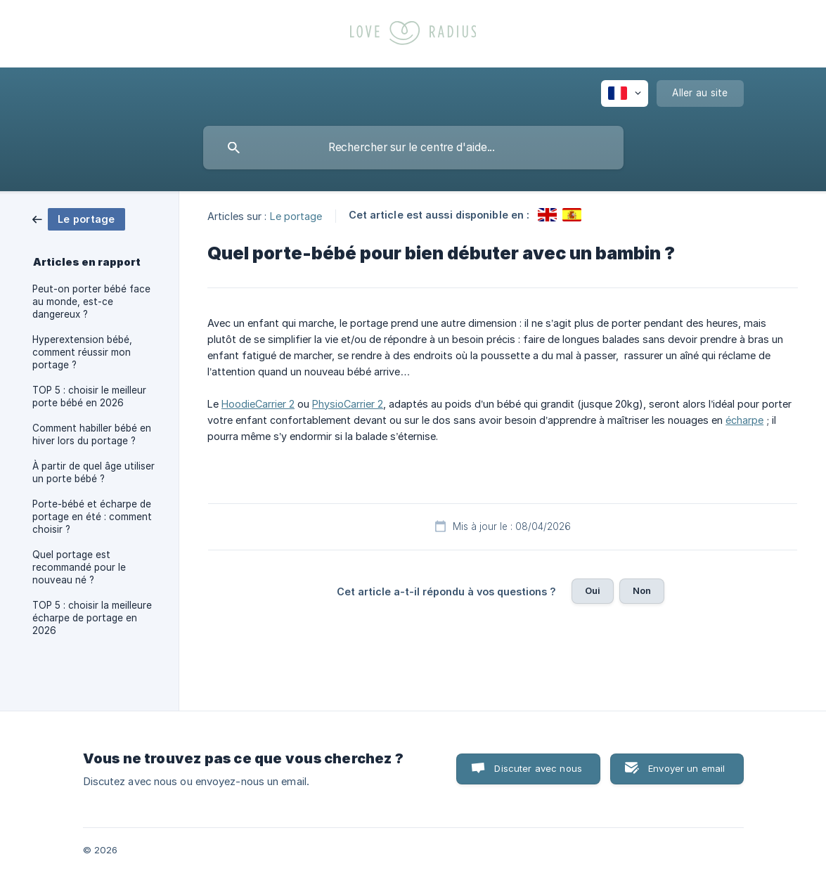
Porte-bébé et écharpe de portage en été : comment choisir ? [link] (92, 516)
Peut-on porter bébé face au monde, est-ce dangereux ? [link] (91, 301)
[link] (78, 218)
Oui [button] (592, 590)
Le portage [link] (296, 215)
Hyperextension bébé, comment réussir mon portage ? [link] (82, 352)
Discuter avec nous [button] (538, 768)
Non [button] (642, 590)
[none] (624, 93)
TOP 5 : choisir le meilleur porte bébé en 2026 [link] (89, 396)
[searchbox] (413, 147)
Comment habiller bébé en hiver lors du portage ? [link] (91, 434)
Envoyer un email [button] (686, 768)
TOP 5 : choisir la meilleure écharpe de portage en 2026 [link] (92, 618)
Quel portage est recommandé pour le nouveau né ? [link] (79, 567)
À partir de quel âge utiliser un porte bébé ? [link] (93, 472)
